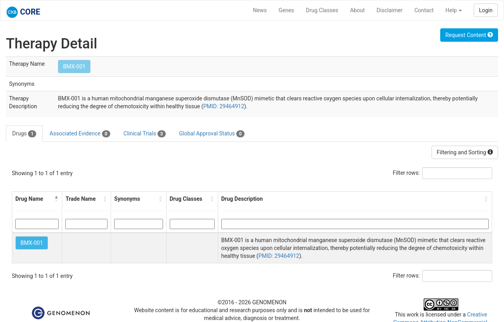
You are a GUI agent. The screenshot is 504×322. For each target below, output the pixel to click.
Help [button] (453, 10)
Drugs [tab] (24, 133)
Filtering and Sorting (465, 152)
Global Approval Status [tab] (212, 133)
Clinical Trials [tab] (145, 133)
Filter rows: (406, 173)
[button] (56, 199)
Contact (424, 10)
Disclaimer (389, 10)
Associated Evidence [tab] (80, 133)
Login (486, 10)
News (260, 10)
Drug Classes (322, 10)
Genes (286, 10)
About (357, 10)
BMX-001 (74, 66)
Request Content (469, 35)
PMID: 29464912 (223, 106)
